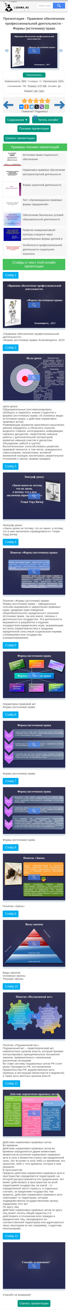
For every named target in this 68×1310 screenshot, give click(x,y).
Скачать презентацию (20, 138)
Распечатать (34, 75)
